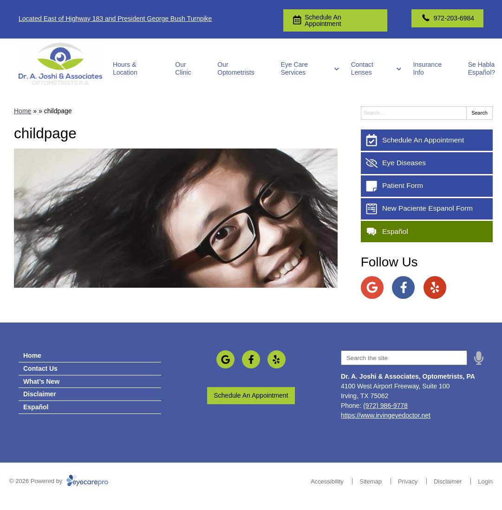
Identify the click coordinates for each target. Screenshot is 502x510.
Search (479, 113)
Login (485, 481)
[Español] (427, 231)
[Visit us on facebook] (403, 287)
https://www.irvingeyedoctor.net (385, 415)
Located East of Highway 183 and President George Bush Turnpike (115, 18)
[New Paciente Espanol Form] (427, 208)
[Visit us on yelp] (435, 287)
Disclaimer (39, 394)
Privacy (408, 481)
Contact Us (40, 368)
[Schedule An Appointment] (427, 140)
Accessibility (327, 481)
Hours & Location (125, 68)
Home (22, 111)
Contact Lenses (362, 68)
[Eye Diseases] (427, 163)
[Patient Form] (427, 186)
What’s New (41, 381)
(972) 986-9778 (385, 405)
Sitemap (370, 481)
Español (35, 407)
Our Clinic (183, 68)
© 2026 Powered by (58, 481)
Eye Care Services (293, 68)
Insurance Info (427, 68)
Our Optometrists (235, 68)
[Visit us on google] (372, 287)
